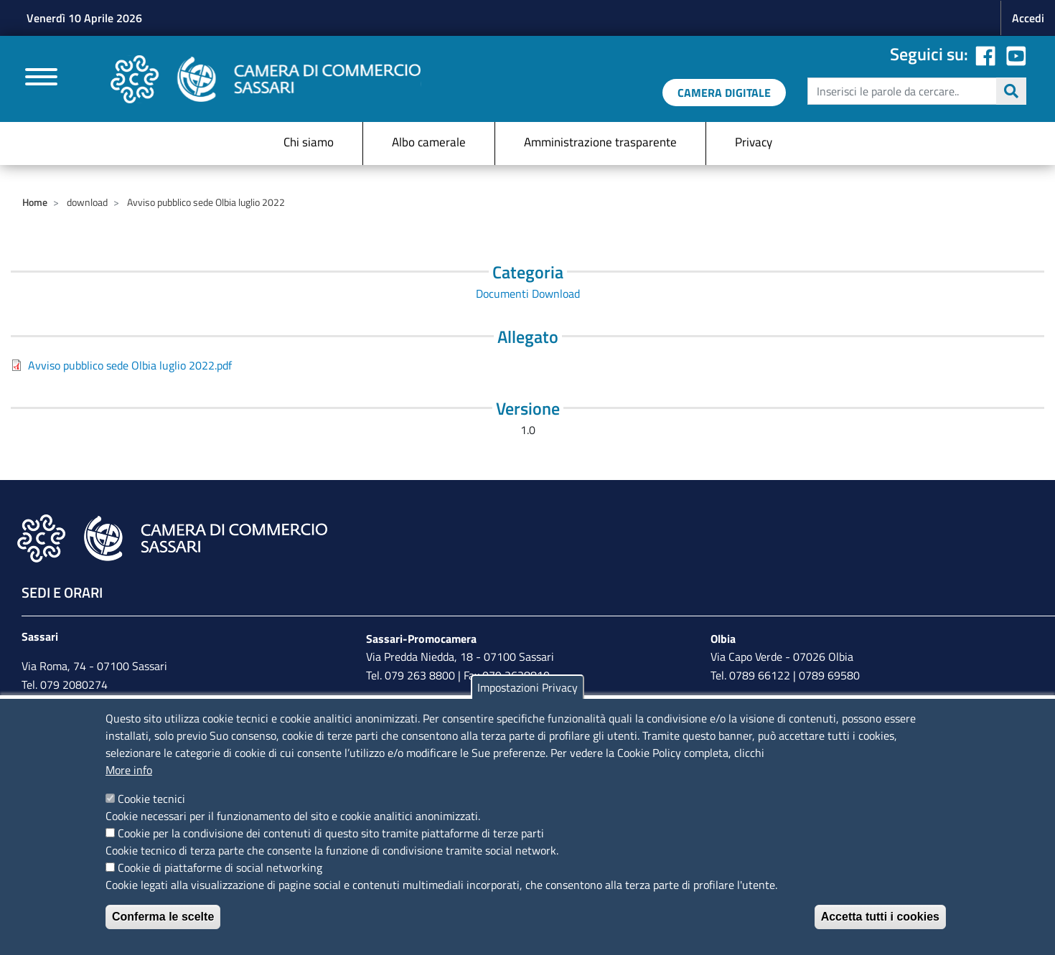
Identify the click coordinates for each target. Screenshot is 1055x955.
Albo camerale (429, 142)
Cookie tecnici (151, 798)
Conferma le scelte (163, 917)
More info (129, 769)
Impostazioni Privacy (527, 687)
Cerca (1011, 91)
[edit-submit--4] (915, 91)
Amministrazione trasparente (600, 142)
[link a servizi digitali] (724, 92)
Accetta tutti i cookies (880, 917)
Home (34, 202)
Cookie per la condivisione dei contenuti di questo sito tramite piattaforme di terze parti (331, 833)
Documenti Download (528, 293)
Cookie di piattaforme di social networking (220, 867)
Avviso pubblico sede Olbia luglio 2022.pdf (130, 365)
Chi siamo (308, 142)
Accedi (1028, 18)
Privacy (753, 142)
